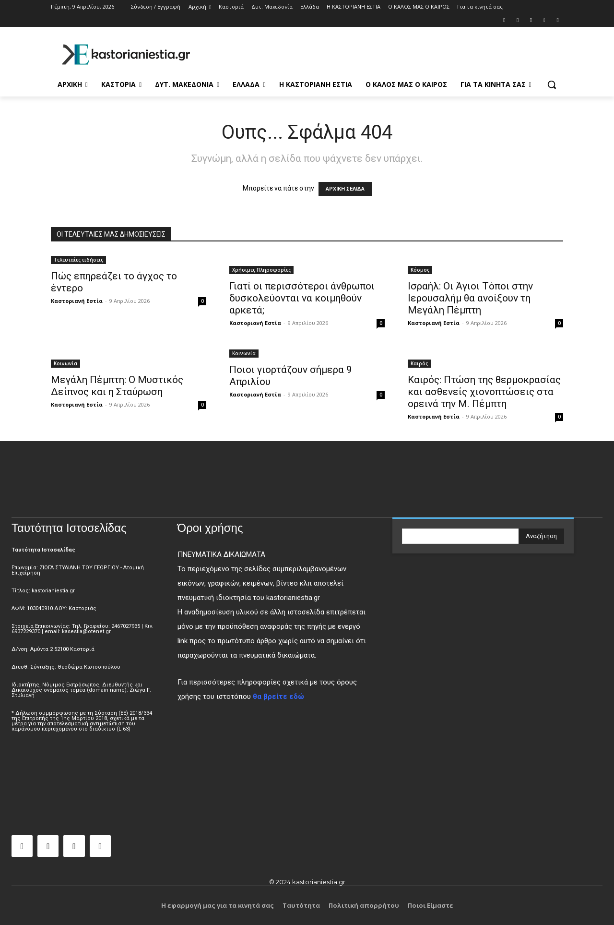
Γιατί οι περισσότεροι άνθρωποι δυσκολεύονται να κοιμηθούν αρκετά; (302, 298)
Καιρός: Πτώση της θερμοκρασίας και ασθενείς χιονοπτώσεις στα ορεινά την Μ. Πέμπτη (484, 391)
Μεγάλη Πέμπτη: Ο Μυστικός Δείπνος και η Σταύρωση (117, 385)
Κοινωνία (65, 363)
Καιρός (419, 363)
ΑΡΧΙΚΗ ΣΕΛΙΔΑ (345, 189)
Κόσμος (420, 269)
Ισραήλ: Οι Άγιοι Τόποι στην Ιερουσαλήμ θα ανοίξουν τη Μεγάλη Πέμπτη (470, 298)
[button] (551, 84)
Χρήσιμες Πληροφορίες (261, 269)
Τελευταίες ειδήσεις (78, 259)
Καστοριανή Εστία (77, 300)
